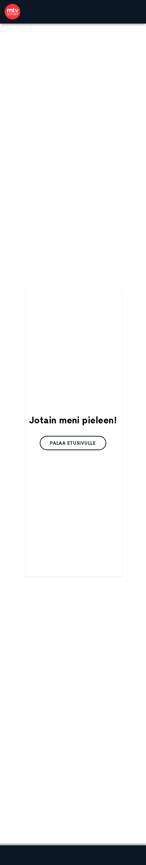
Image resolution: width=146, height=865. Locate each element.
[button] (73, 443)
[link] (12, 11)
